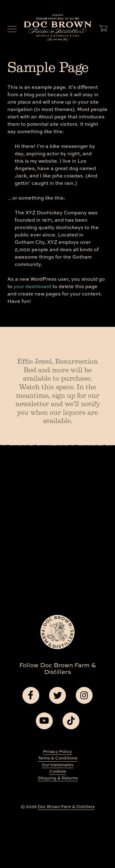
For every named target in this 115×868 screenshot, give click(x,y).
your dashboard (32, 286)
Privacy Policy (57, 751)
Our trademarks (57, 764)
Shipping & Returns (58, 778)
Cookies (57, 771)
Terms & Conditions (57, 758)
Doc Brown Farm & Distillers (66, 806)
